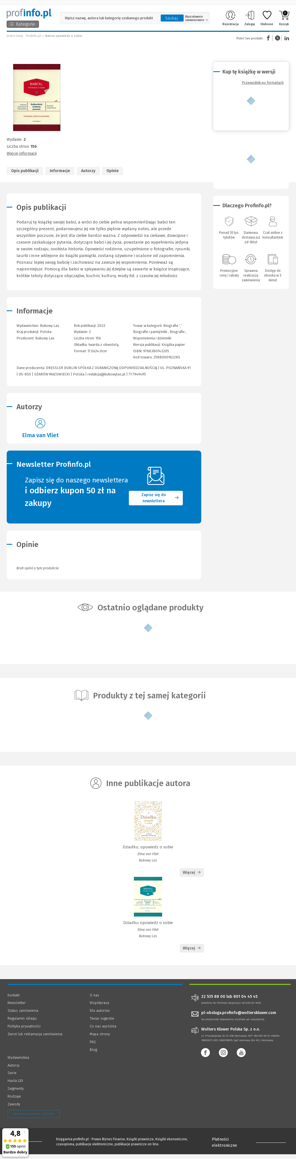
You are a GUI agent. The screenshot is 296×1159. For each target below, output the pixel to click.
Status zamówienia (23, 1019)
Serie (12, 1081)
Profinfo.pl (33, 36)
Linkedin (286, 38)
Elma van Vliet (40, 435)
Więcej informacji (22, 153)
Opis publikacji (25, 170)
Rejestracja (230, 18)
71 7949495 (137, 374)
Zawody (14, 1112)
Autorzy (88, 170)
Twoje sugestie (102, 1027)
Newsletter (17, 1011)
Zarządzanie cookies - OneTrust (33, 1122)
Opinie (112, 170)
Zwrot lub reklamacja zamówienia (35, 1042)
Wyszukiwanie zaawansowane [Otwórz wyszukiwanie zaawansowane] (196, 18)
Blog (93, 1058)
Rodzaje (14, 1105)
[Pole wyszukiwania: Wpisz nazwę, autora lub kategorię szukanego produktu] (109, 18)
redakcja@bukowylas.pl (106, 374)
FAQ (93, 1050)
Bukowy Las (45, 338)
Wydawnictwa (18, 1066)
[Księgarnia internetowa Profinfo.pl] (29, 13)
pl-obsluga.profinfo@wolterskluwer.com (238, 1021)
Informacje (60, 170)
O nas (94, 1003)
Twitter (277, 38)
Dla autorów (100, 1019)
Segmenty (16, 1097)
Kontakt (14, 1003)
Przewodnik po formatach (263, 82)
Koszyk (284, 18)
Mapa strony (100, 1042)
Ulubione (267, 18)
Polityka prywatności (24, 1034)
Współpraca (99, 1011)
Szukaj (171, 18)
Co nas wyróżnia (103, 1034)
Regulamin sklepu (22, 1027)
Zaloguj (249, 18)
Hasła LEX (15, 1089)
